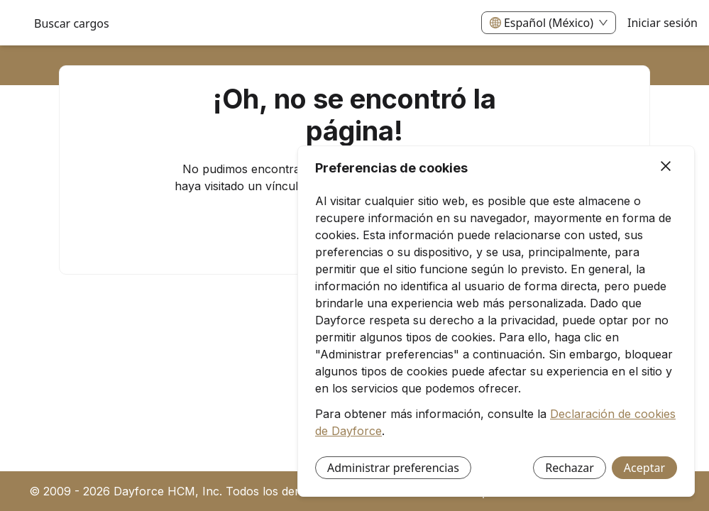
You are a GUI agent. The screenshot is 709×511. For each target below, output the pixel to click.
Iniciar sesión (662, 23)
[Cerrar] (665, 166)
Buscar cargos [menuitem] (71, 23)
